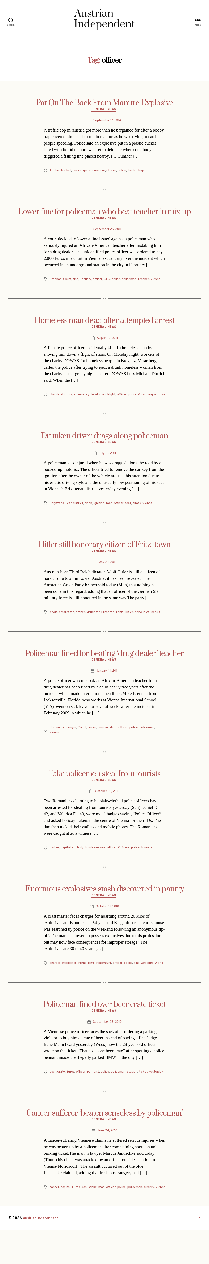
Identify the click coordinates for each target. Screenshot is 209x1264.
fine (77, 281)
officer (114, 171)
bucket (67, 171)
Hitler (132, 621)
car (70, 512)
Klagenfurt (105, 980)
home (83, 980)
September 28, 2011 (107, 231)
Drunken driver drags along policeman (104, 444)
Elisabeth (110, 621)
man (103, 397)
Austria (55, 171)
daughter (95, 621)
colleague (71, 743)
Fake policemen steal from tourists (105, 789)
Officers (126, 864)
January (87, 281)
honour (143, 621)
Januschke (90, 1216)
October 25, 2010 (107, 807)
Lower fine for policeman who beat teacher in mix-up (104, 213)
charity (55, 397)
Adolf (54, 621)
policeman (132, 281)
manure (101, 171)
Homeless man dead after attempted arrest (105, 322)
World (54, 985)
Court (68, 281)
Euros (72, 1095)
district (79, 512)
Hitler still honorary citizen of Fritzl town (105, 553)
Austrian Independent (41, 1252)
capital (66, 864)
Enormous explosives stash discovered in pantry (104, 905)
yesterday (57, 1100)
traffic (136, 171)
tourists (150, 864)
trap (145, 171)
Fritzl (122, 621)
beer (53, 1095)
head (95, 397)
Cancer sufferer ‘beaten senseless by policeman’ (104, 1141)
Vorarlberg (147, 397)
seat (130, 512)
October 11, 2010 (107, 924)
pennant (95, 1095)
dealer (94, 743)
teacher (147, 281)
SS (52, 626)
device (78, 171)
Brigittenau (58, 512)
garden (89, 171)
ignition (100, 512)
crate (62, 1095)
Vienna (159, 281)
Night (112, 397)
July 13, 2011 (107, 462)
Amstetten (67, 621)
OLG (109, 281)
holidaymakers (96, 864)
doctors (66, 397)
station (136, 1095)
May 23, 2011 (107, 571)
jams (92, 980)
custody (78, 864)
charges (55, 980)
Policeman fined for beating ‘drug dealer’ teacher (104, 668)
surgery (152, 1216)
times (139, 512)
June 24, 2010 (107, 1159)
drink (89, 512)
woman (55, 402)
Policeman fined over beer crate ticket (104, 1026)
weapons (151, 980)
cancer (54, 1216)
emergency (82, 397)
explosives (70, 980)
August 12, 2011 (107, 340)
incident (114, 743)
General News (104, 110)
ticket (146, 1095)
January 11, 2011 (107, 686)
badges (54, 864)
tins (140, 980)
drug (103, 743)
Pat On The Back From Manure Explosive (104, 103)
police (125, 171)
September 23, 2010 (107, 1045)
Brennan (56, 281)
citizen (82, 621)
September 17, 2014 (107, 121)
